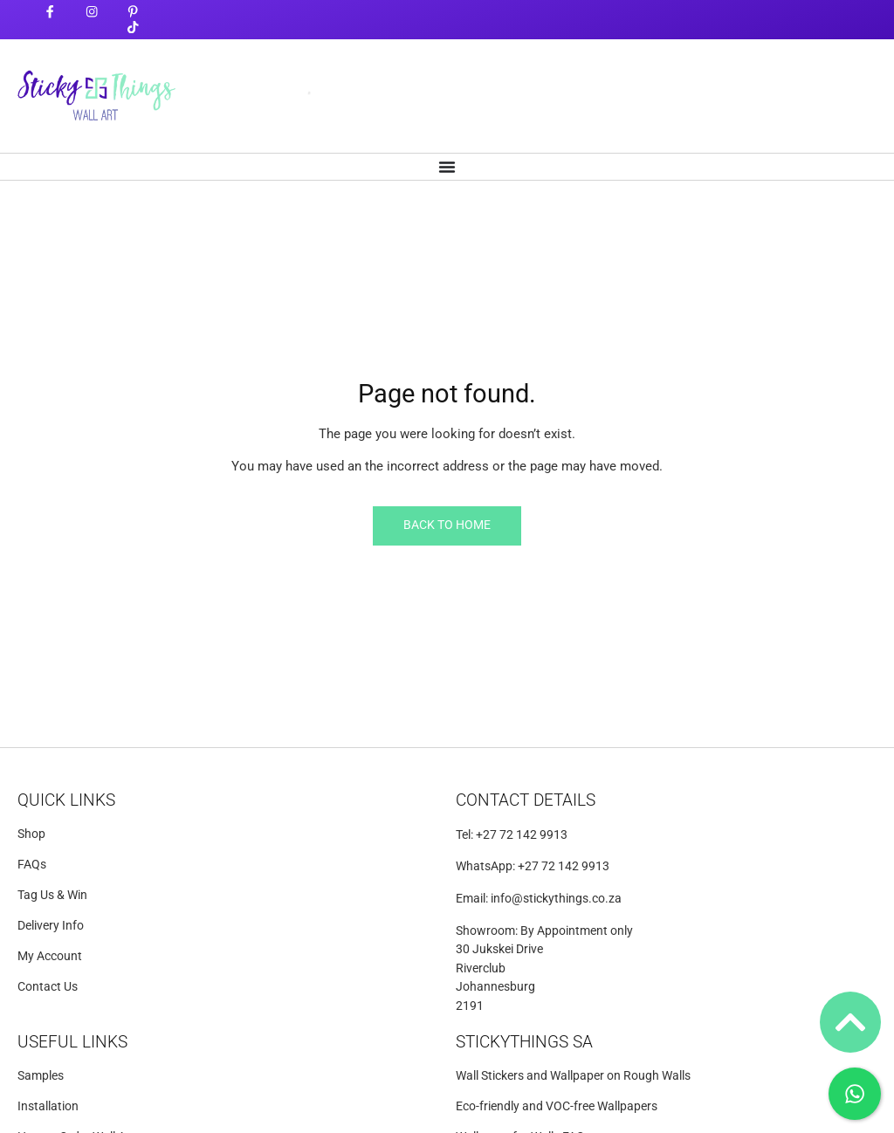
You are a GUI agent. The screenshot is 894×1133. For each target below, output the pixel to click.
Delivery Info (50, 925)
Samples (40, 1075)
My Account (49, 956)
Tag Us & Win (52, 895)
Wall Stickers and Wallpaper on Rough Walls (573, 1075)
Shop (31, 834)
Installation (48, 1106)
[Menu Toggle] (447, 166)
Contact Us (47, 986)
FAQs (31, 864)
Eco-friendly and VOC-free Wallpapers (556, 1106)
